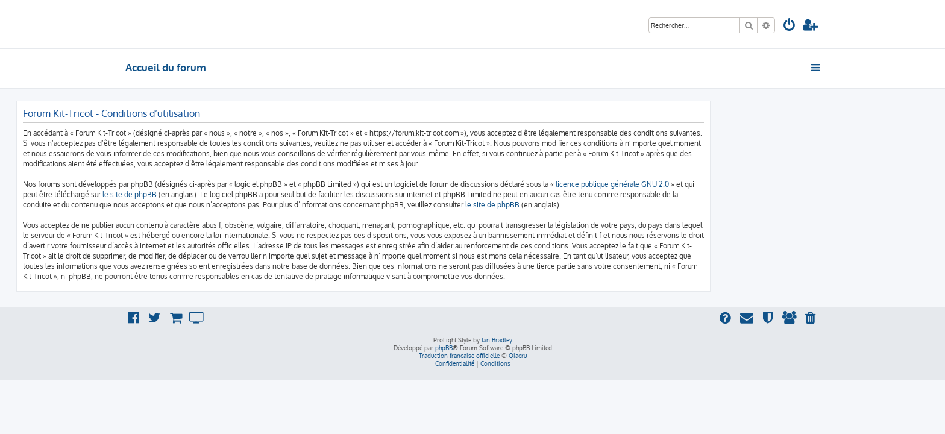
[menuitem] (789, 26)
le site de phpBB (239, 194)
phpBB (444, 347)
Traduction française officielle (459, 355)
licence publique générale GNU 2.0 (721, 184)
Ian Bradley (497, 340)
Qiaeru (518, 355)
